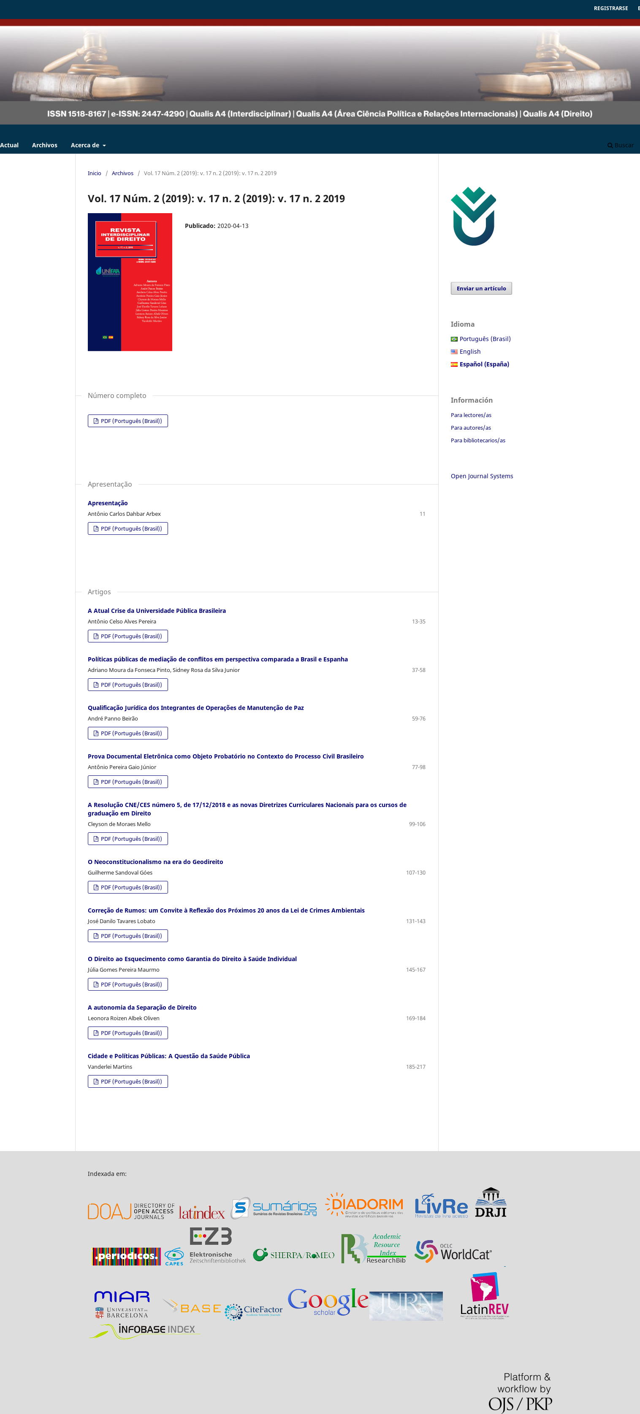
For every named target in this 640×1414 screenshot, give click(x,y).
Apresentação (108, 503)
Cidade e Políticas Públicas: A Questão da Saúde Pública (169, 1056)
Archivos (44, 145)
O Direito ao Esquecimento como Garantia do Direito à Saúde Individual (192, 959)
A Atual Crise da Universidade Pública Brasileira (157, 611)
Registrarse (611, 8)
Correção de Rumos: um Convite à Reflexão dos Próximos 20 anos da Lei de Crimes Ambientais (226, 910)
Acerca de (86, 145)
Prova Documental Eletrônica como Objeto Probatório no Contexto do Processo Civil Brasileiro (226, 756)
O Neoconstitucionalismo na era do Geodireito (155, 862)
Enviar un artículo (481, 288)
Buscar (620, 145)
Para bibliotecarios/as (478, 440)
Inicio (94, 173)
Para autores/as (471, 427)
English (470, 351)
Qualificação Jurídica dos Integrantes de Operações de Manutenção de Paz (196, 708)
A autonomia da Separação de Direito (142, 1007)
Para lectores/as (471, 415)
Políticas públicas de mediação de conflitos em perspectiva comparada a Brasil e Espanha (218, 659)
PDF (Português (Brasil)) (131, 421)
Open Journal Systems (482, 476)
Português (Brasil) (485, 339)
